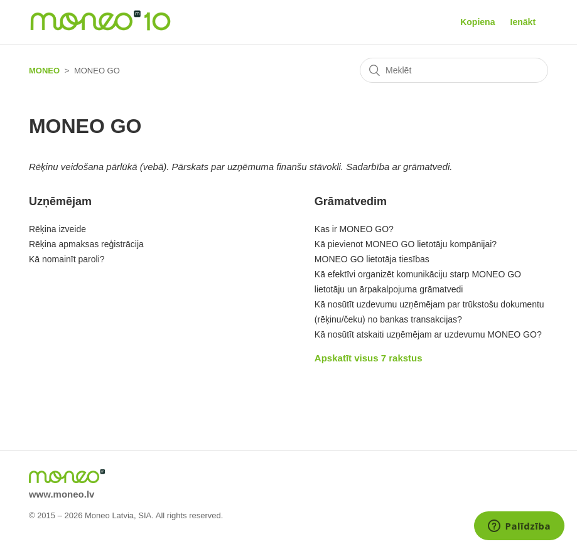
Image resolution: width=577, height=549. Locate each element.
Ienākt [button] (523, 22)
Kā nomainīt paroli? (67, 259)
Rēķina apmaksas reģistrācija (86, 244)
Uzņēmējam (60, 201)
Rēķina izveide (57, 229)
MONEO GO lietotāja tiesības (372, 259)
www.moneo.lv (61, 494)
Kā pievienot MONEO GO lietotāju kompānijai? (406, 244)
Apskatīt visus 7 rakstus (369, 358)
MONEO (44, 70)
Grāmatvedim (351, 201)
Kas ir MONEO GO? (354, 229)
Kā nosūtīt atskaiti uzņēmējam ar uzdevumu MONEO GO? (428, 334)
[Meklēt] (454, 70)
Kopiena (477, 22)
